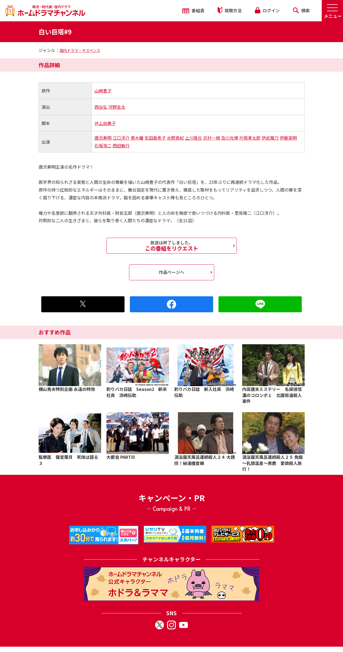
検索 (301, 10)
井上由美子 (105, 123)
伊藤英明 (288, 138)
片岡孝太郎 (250, 138)
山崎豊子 (102, 90)
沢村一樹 (211, 138)
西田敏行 (121, 145)
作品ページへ (171, 272)
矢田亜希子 (155, 138)
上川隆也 (193, 138)
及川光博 (229, 138)
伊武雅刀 (270, 138)
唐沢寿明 (102, 138)
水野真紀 (175, 138)
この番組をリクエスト (172, 245)
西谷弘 (100, 107)
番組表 (193, 10)
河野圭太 (116, 107)
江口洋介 (121, 138)
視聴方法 (230, 10)
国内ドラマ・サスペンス (80, 50)
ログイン (267, 10)
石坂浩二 (102, 145)
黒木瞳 (137, 138)
